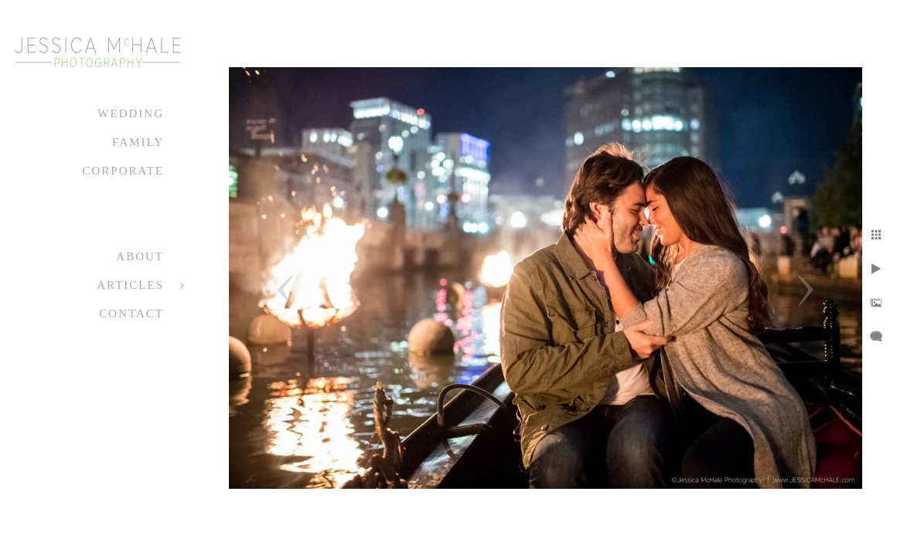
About (140, 256)
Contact (131, 313)
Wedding (130, 113)
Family (138, 142)
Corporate (123, 170)
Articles (130, 285)
